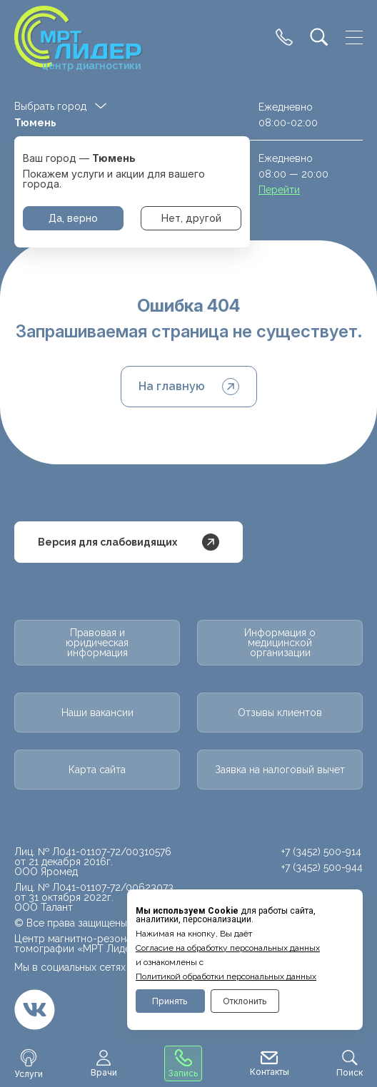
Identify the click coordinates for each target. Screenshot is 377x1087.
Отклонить (245, 1001)
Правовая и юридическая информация (97, 642)
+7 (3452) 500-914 (321, 852)
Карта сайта (97, 769)
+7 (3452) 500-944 (322, 867)
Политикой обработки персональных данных (226, 976)
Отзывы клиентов (280, 712)
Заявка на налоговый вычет (280, 769)
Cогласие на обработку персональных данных (228, 948)
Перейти (279, 190)
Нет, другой (191, 218)
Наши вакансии (97, 712)
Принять (170, 1001)
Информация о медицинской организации (280, 642)
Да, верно (73, 218)
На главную (189, 386)
